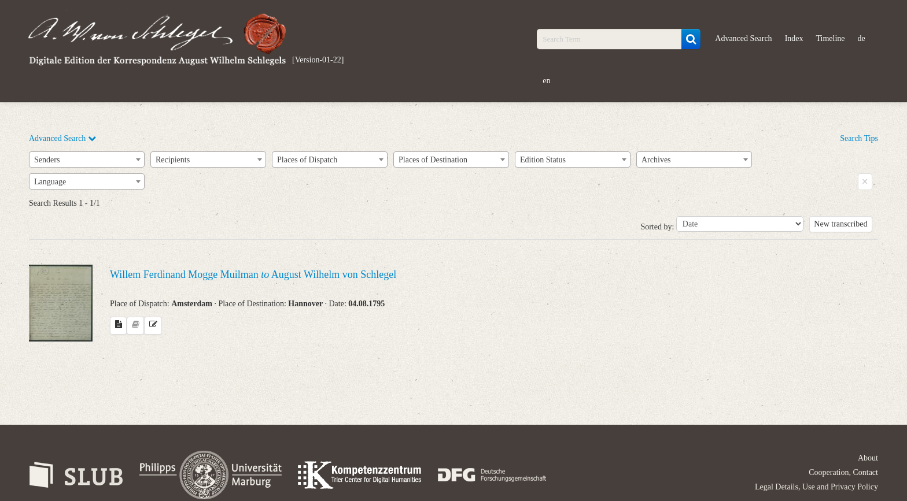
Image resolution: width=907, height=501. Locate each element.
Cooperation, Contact (843, 472)
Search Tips (859, 138)
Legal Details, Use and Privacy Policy (816, 487)
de (861, 38)
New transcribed (840, 224)
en (546, 80)
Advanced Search (743, 38)
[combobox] (87, 159)
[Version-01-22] (318, 59)
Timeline (830, 38)
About (868, 458)
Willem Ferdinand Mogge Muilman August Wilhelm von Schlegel (253, 274)
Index (794, 38)
